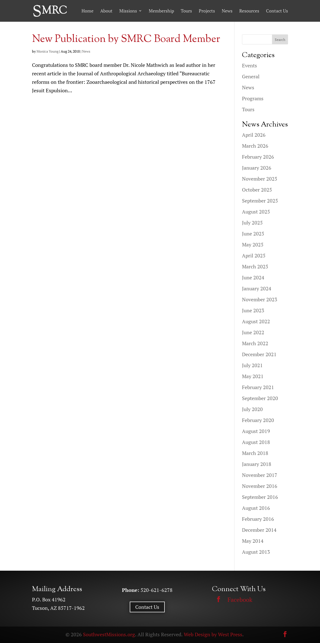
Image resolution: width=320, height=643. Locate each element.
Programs (253, 98)
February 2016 (258, 519)
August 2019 (256, 431)
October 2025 (257, 189)
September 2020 (260, 398)
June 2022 (253, 332)
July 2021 (252, 365)
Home (88, 11)
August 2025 (256, 211)
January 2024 (256, 288)
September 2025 (260, 200)
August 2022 (256, 321)
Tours (186, 11)
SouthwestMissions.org (109, 634)
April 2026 (254, 134)
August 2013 (256, 551)
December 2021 (259, 354)
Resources (249, 11)
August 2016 (256, 508)
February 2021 (258, 387)
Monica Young (47, 51)
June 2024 (253, 277)
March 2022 (255, 343)
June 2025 (253, 233)
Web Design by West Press (213, 634)
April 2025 (254, 255)
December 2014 (259, 530)
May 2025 (253, 244)
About (106, 11)
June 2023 (253, 310)
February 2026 (258, 156)
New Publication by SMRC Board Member (126, 39)
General (251, 76)
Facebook (240, 600)
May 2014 (253, 540)
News (227, 11)
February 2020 (258, 420)
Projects (207, 11)
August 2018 (256, 442)
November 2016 (259, 486)
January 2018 (256, 464)
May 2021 (253, 376)
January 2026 (256, 167)
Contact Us (277, 11)
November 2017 (259, 475)
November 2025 (259, 178)
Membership (161, 11)
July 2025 (252, 222)
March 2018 (255, 453)
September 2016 (260, 497)
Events (249, 65)
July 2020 (252, 409)
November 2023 (259, 299)
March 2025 (255, 266)
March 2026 (255, 145)
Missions (128, 11)
